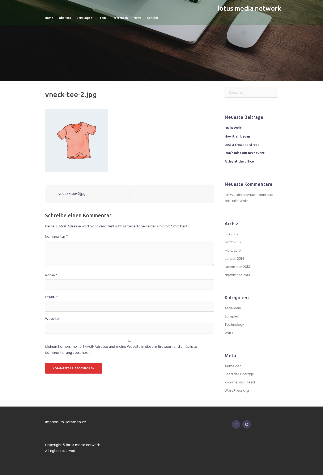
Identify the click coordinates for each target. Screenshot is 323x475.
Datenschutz (75, 422)
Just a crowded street (242, 145)
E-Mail (51, 296)
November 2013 (237, 275)
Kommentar (56, 236)
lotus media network (249, 8)
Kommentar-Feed (240, 382)
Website (52, 318)
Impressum (54, 422)
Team (102, 18)
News (137, 18)
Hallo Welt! (233, 128)
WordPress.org (237, 390)
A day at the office (239, 161)
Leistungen (84, 18)
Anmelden (233, 366)
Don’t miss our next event (245, 153)
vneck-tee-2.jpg (71, 193)
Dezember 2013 (237, 266)
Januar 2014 (234, 258)
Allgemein (233, 308)
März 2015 (233, 250)
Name (51, 275)
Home (49, 18)
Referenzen (120, 18)
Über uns (65, 18)
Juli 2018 (231, 234)
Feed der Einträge (239, 374)
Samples (232, 316)
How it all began (237, 136)
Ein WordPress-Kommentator (249, 194)
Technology (234, 324)
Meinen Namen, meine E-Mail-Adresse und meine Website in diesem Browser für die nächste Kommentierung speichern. (121, 349)
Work (229, 332)
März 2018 (233, 242)
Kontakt (152, 18)
